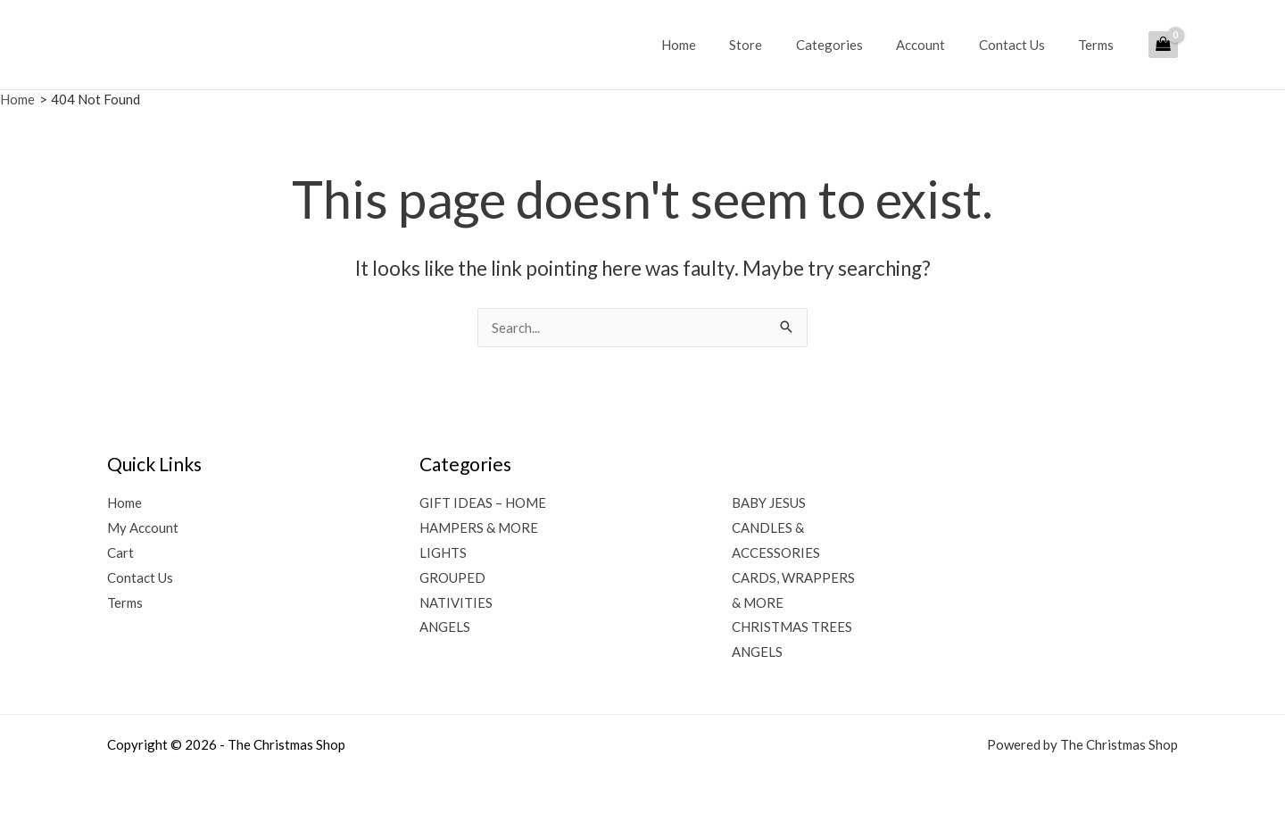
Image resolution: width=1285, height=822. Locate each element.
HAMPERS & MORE (478, 527)
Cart (120, 552)
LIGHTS (443, 552)
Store (775, 45)
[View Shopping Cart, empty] (1163, 44)
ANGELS (444, 627)
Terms (1099, 45)
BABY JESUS (769, 502)
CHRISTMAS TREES (792, 627)
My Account (142, 527)
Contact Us (1022, 45)
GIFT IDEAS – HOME (482, 502)
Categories (852, 45)
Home (715, 45)
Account (937, 45)
